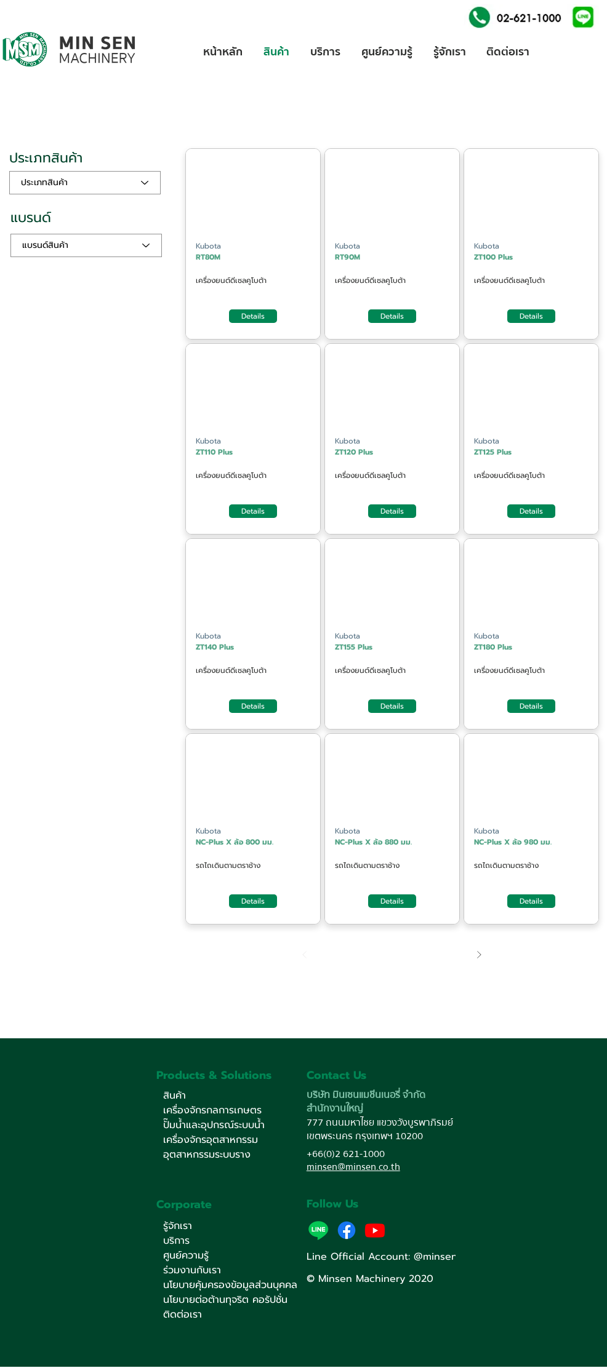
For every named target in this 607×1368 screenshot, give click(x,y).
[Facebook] (346, 1230)
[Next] (478, 954)
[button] (582, 16)
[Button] (253, 196)
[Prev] (304, 954)
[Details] (253, 316)
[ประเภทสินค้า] (85, 182)
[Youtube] (375, 1230)
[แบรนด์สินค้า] (86, 245)
